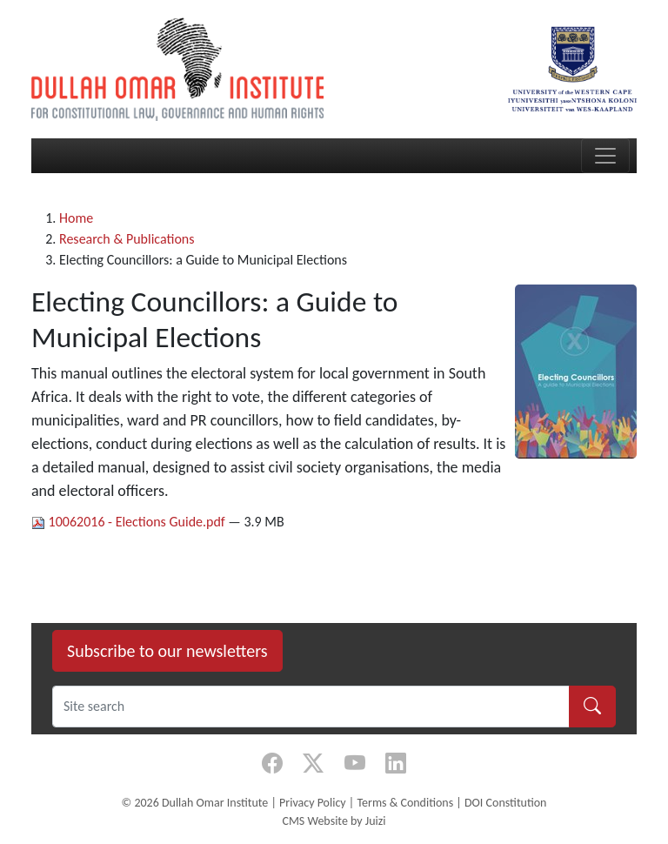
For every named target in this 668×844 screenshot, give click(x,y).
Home (76, 218)
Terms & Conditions (405, 802)
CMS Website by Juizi (333, 821)
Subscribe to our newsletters (167, 650)
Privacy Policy (312, 802)
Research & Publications (127, 239)
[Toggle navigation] (605, 155)
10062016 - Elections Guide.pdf (129, 521)
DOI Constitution (505, 802)
